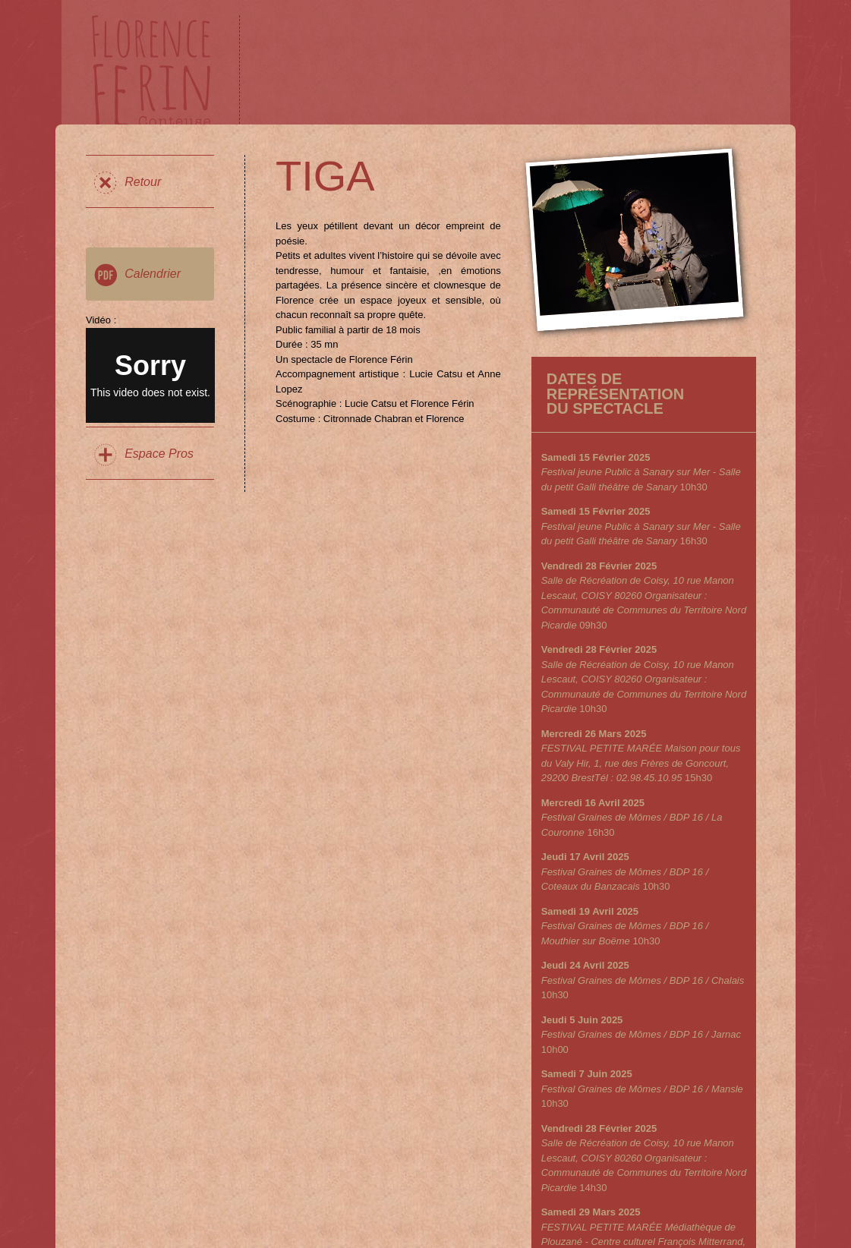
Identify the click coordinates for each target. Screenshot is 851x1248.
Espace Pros (159, 453)
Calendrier (152, 273)
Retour (142, 181)
